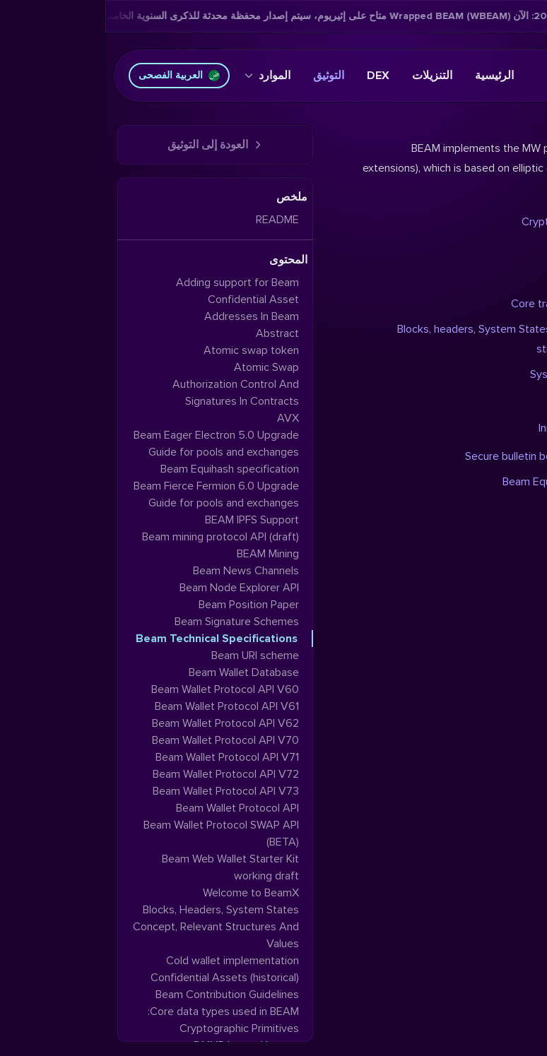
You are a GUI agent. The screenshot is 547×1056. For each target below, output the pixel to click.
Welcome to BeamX (146, 893)
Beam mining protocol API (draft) (115, 537)
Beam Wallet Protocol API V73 (120, 791)
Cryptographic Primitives (134, 1028)
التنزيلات (327, 76)
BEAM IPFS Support (147, 520)
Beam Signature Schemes (131, 622)
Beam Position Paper (143, 605)
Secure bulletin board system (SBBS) (448, 456)
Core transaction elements (471, 304)
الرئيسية (389, 76)
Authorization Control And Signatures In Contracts (130, 392)
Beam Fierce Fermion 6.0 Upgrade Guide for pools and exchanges (111, 494)
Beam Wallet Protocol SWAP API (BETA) (116, 833)
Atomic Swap (161, 367)
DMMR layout (504, 275)
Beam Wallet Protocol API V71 (122, 757)
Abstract (172, 333)
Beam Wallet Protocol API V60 (120, 689)
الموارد (162, 76)
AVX (183, 418)
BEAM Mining (162, 554)
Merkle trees (505, 247)
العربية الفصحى (73, 75)
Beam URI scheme (150, 655)
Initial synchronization (484, 428)
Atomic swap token (146, 350)
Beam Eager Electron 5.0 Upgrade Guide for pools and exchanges (111, 443)
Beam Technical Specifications (111, 638)
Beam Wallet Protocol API (132, 808)
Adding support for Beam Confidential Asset (132, 291)
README (172, 220)
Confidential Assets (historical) (119, 978)
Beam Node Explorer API (134, 588)
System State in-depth (480, 374)
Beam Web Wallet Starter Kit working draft (125, 867)
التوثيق (223, 76)
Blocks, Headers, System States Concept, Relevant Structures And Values (111, 927)
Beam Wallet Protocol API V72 (120, 774)
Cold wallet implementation (127, 961)
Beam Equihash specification (466, 482)
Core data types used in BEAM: (118, 1011)
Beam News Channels (141, 571)
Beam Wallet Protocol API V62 (120, 723)
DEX (272, 76)
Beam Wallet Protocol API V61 (121, 706)
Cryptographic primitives (476, 222)
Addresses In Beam (146, 316)
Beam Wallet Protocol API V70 (120, 740)
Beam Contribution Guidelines (122, 994)
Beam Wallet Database (138, 672)
